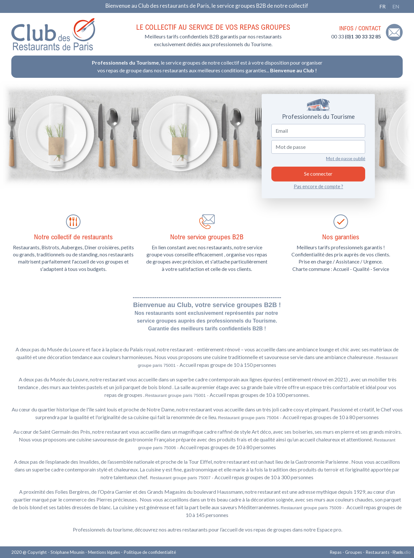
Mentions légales (104, 552)
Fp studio (401, 552)
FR (382, 6)
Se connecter (318, 173)
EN (395, 6)
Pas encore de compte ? (318, 186)
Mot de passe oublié (345, 158)
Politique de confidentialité (150, 552)
